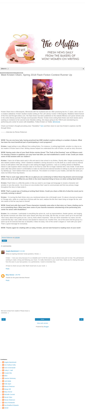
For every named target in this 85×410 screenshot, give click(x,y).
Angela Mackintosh (12, 251)
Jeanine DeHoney (10, 378)
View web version (42, 323)
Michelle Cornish (9, 394)
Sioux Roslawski (9, 402)
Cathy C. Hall (8, 370)
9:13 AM (22, 251)
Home (42, 319)
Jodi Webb (7, 381)
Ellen (5, 375)
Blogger (46, 326)
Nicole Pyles (8, 397)
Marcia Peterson (9, 386)
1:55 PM (17, 275)
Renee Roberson (9, 400)
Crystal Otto (8, 373)
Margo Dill (7, 389)
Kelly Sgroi (7, 384)
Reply (7, 268)
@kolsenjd (56, 122)
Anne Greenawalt (9, 367)
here (42, 126)
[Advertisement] (42, 17)
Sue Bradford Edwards (11, 405)
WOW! (6, 408)
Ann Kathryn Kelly (10, 365)
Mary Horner (10, 275)
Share (4, 240)
